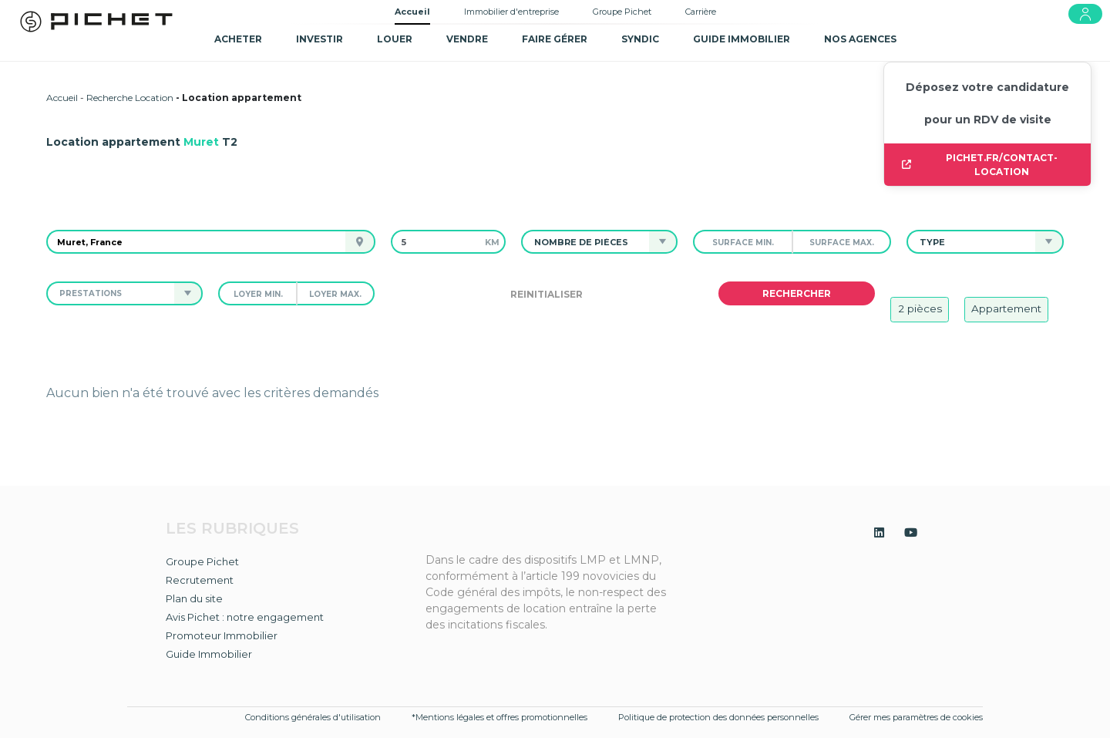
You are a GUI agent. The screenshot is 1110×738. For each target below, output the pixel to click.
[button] (585, 242)
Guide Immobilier (209, 654)
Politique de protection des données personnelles (718, 717)
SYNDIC (640, 39)
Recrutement (200, 580)
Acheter (238, 39)
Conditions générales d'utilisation (313, 717)
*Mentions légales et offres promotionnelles (499, 717)
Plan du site (194, 598)
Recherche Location (129, 97)
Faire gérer (554, 39)
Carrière (700, 11)
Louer (394, 39)
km (492, 242)
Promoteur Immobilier (222, 635)
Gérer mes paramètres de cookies (916, 717)
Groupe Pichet (622, 11)
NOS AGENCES (860, 39)
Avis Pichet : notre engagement (245, 617)
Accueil (412, 11)
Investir (319, 39)
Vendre (467, 39)
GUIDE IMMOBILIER (741, 39)
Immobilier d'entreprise (511, 11)
